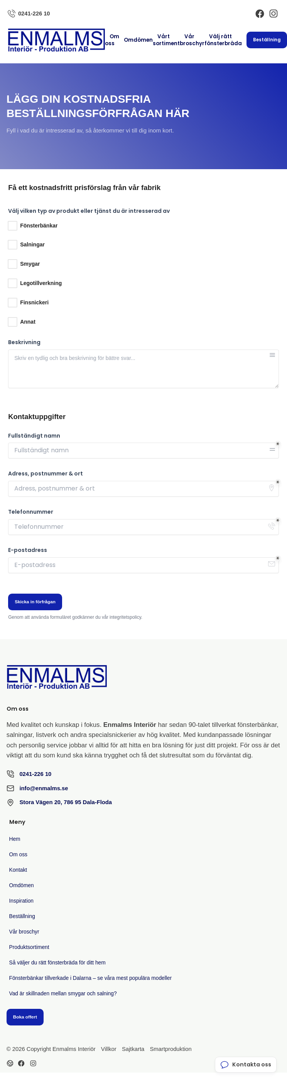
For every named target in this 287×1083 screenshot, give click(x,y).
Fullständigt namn (34, 436)
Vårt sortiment (166, 40)
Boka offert (25, 1016)
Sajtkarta (133, 1049)
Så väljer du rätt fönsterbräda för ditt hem (57, 963)
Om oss (112, 40)
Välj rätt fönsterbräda (223, 40)
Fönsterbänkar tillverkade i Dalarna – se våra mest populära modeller (90, 978)
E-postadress (27, 550)
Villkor (108, 1049)
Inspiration (21, 901)
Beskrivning (24, 342)
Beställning (266, 40)
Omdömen (138, 40)
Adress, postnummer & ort (45, 473)
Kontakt (18, 870)
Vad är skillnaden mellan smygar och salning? (63, 993)
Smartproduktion (170, 1049)
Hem (14, 839)
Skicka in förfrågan (35, 601)
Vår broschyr (192, 40)
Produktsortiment (29, 947)
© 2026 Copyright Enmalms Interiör (51, 1049)
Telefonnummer (30, 512)
